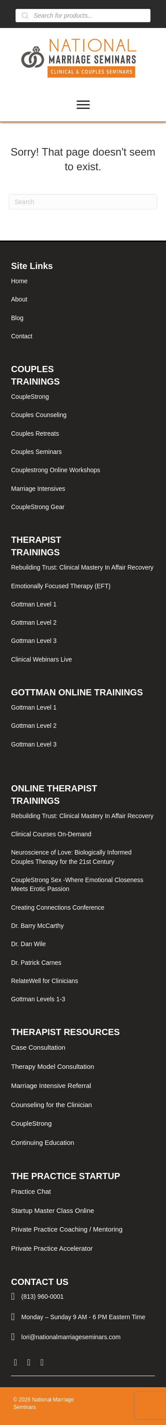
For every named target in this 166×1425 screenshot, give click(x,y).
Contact (21, 336)
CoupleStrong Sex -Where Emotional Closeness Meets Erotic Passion (77, 884)
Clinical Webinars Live (41, 659)
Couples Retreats (35, 433)
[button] (15, 1362)
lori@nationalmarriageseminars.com (70, 1337)
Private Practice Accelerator (52, 1248)
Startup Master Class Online (52, 1210)
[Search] (83, 201)
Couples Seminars (36, 451)
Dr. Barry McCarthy (37, 925)
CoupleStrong (30, 396)
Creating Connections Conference (57, 907)
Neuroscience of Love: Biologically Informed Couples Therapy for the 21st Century (71, 857)
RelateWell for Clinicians (44, 980)
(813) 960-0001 (42, 1296)
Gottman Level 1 (34, 604)
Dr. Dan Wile (28, 943)
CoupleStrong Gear (38, 506)
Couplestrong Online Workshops (55, 470)
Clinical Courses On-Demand (51, 834)
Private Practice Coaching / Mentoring (67, 1229)
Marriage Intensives (38, 488)
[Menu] (83, 104)
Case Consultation (38, 1047)
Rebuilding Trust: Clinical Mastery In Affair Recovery (82, 567)
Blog (17, 317)
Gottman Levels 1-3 (38, 999)
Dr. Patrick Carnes (36, 962)
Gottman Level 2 (34, 622)
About (19, 299)
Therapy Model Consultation (52, 1066)
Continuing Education (42, 1142)
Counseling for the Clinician (51, 1104)
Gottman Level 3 (34, 640)
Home (19, 281)
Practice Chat (31, 1191)
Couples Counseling (38, 414)
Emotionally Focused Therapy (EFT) (61, 586)
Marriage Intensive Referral (51, 1085)
